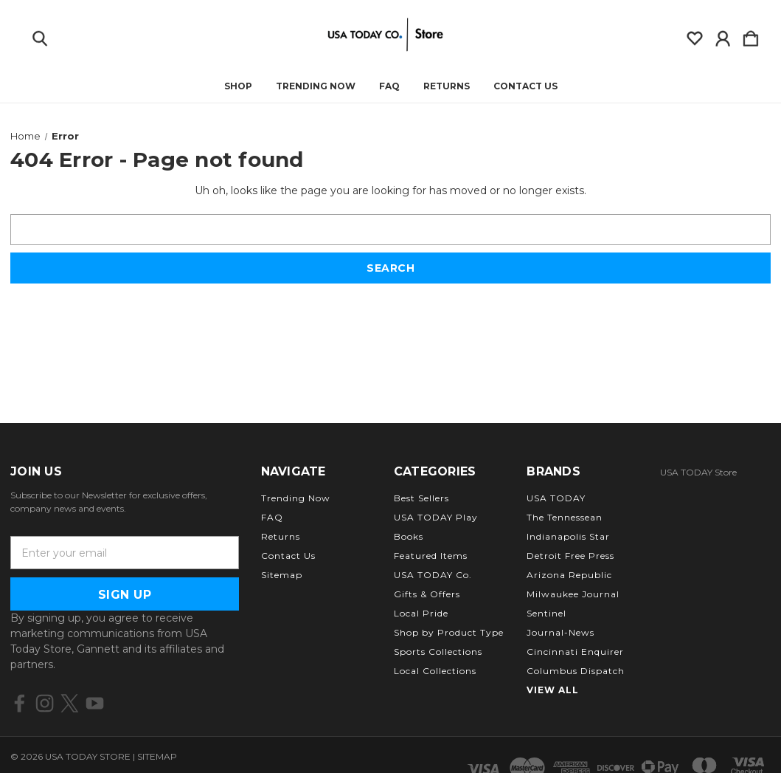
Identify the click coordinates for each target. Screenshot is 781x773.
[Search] (40, 35)
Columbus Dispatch (576, 670)
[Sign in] (723, 35)
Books (408, 536)
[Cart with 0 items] (751, 35)
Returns (446, 86)
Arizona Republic (569, 574)
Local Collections (435, 670)
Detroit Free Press (570, 555)
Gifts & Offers (427, 593)
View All (553, 689)
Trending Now (315, 86)
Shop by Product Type (449, 632)
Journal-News (560, 632)
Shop (238, 86)
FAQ (389, 86)
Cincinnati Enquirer (575, 651)
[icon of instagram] (44, 703)
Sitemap (281, 574)
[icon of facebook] (19, 703)
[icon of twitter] (69, 703)
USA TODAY (556, 498)
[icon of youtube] (95, 703)
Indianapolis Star (568, 536)
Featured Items (431, 555)
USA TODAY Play (436, 517)
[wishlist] (695, 35)
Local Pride (421, 613)
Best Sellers (421, 498)
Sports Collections (438, 651)
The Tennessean (565, 517)
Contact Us (525, 86)
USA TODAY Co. (433, 574)
